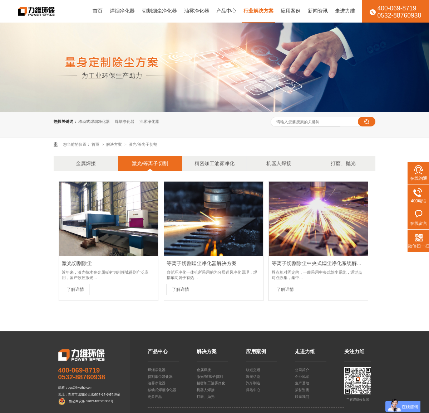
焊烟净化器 (122, 11)
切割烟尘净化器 (159, 11)
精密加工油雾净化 (214, 163)
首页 (98, 11)
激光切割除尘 (77, 263)
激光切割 (253, 377)
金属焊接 (86, 163)
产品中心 (226, 11)
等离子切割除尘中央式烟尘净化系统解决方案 (318, 263)
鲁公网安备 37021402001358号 (91, 401)
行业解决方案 (258, 11)
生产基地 (302, 383)
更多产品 (155, 397)
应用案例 (291, 11)
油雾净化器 (196, 11)
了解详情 (75, 289)
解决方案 (114, 144)
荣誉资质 (302, 390)
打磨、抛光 (343, 163)
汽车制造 (253, 383)
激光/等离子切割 (143, 144)
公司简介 (302, 370)
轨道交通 (253, 370)
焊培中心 (253, 390)
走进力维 (345, 11)
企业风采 (302, 377)
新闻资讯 (318, 11)
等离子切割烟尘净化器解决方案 (202, 263)
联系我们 (302, 397)
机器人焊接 (278, 163)
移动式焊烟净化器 (94, 121)
